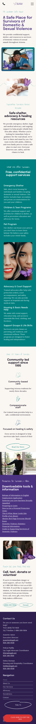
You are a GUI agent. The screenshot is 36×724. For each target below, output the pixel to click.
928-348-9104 (8, 655)
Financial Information (11, 526)
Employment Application (12, 498)
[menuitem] (18, 680)
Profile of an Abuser (10, 516)
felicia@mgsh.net (10, 653)
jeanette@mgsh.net (10, 640)
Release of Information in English (15, 495)
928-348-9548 (8, 643)
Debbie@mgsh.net (10, 666)
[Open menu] (32, 3)
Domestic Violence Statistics (13, 524)
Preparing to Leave (9, 506)
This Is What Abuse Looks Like (14, 513)
